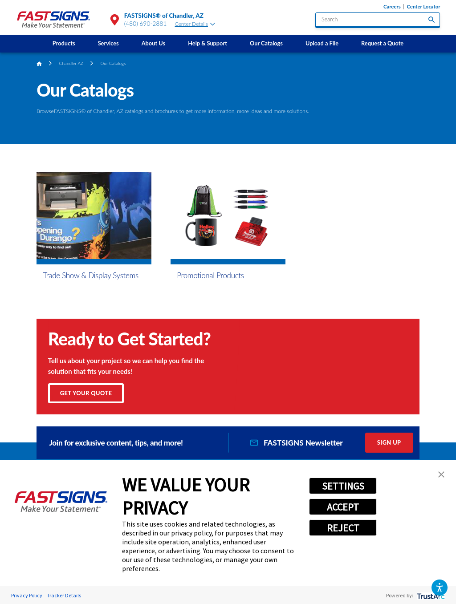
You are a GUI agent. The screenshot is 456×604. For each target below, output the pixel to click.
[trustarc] (430, 595)
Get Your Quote (86, 393)
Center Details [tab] (195, 23)
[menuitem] (63, 44)
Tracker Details (64, 595)
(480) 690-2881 (145, 23)
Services (108, 43)
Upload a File (321, 43)
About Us (153, 43)
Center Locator (423, 6)
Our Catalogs (266, 43)
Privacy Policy (26, 595)
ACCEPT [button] (343, 507)
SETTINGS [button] (343, 486)
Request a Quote (382, 43)
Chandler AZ (71, 63)
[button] (439, 587)
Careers (392, 6)
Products (64, 43)
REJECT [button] (343, 528)
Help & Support (207, 43)
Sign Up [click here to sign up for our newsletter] (389, 442)
